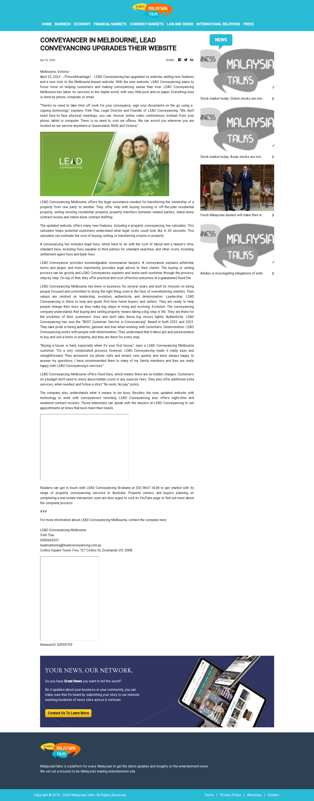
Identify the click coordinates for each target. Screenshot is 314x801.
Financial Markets (110, 24)
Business (63, 24)
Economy (82, 24)
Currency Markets (147, 24)
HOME (46, 24)
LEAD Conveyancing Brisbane (108, 488)
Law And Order (180, 24)
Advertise (254, 795)
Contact (273, 795)
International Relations (218, 24)
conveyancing (184, 307)
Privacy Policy (230, 795)
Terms (209, 795)
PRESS (248, 24)
